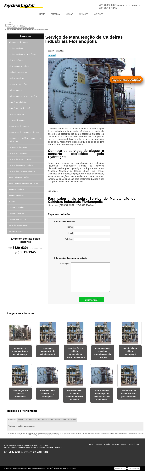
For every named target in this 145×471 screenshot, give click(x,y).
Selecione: (12, 420)
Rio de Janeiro (47, 420)
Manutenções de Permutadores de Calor (24, 132)
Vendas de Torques (16, 231)
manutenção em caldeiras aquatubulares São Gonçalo (102, 353)
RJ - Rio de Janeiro (33, 420)
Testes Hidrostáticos (17, 189)
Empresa (55, 14)
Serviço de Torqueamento (18, 153)
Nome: (88, 227)
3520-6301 (110, 4)
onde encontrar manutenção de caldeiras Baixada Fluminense (101, 395)
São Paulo (72, 420)
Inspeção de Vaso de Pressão (20, 108)
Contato (98, 14)
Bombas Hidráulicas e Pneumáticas (22, 54)
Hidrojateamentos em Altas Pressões (23, 96)
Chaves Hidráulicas (16, 60)
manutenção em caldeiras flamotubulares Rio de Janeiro (74, 395)
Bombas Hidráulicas (16, 48)
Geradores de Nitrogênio (18, 84)
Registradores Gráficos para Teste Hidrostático (25, 139)
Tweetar (52, 55)
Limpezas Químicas (16, 114)
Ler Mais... (53, 191)
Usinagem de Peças (16, 213)
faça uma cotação (126, 80)
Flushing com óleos (16, 78)
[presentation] (72, 249)
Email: (89, 233)
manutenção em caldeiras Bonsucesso (20, 393)
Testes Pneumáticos (17, 195)
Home (42, 14)
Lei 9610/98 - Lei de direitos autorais (54, 435)
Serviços (83, 14)
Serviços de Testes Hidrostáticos (21, 165)
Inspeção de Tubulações (18, 102)
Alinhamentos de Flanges (18, 42)
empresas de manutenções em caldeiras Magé (20, 351)
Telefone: (87, 239)
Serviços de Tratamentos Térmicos (22, 171)
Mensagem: (85, 277)
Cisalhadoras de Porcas (18, 72)
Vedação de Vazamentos (18, 225)
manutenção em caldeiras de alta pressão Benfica (129, 393)
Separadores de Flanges (18, 147)
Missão (69, 14)
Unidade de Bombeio (17, 207)
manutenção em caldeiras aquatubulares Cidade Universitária (75, 353)
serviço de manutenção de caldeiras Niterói (47, 351)
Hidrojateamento (15, 90)
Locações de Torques (17, 120)
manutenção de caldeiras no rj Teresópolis (47, 393)
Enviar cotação (92, 300)
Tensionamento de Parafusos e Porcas (23, 183)
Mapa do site (134, 444)
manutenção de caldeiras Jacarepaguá (130, 351)
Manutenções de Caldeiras (19, 126)
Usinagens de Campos (17, 219)
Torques (12, 201)
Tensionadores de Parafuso (19, 177)
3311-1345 (110, 7)
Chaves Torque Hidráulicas (19, 66)
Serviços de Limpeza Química (20, 159)
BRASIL (21, 420)
